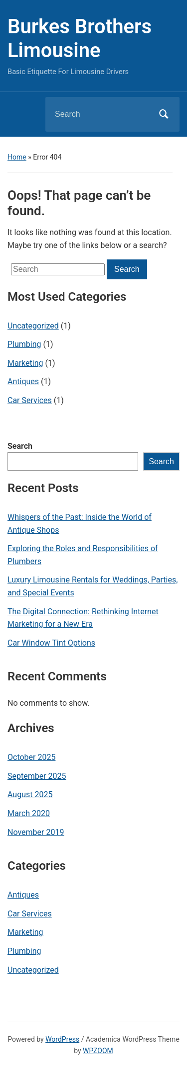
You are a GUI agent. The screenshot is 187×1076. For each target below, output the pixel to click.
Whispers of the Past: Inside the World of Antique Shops (79, 523)
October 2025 (31, 757)
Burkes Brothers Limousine (79, 38)
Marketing (25, 363)
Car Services (29, 400)
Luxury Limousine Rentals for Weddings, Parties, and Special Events (92, 586)
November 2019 (35, 832)
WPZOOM (98, 1051)
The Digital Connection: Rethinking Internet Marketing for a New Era (83, 618)
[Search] (100, 114)
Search (19, 446)
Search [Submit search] (164, 114)
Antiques (23, 381)
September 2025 (36, 776)
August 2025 (29, 794)
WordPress (62, 1039)
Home (16, 157)
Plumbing (24, 344)
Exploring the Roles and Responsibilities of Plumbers (82, 555)
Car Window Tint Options (51, 643)
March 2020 (28, 813)
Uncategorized (33, 326)
